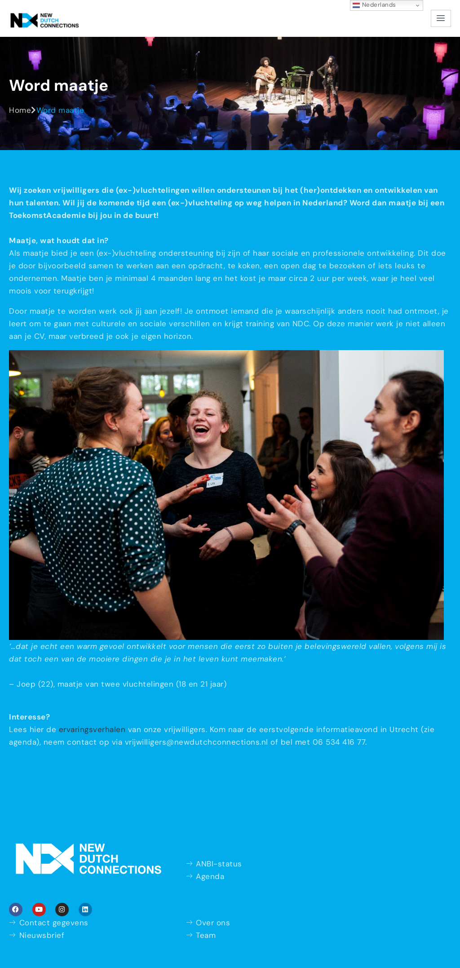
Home (20, 110)
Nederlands (374, 5)
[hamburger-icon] (441, 18)
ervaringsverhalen (92, 729)
